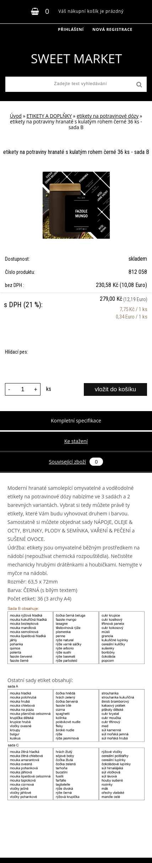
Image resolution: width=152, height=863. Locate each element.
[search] (138, 85)
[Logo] (76, 58)
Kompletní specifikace (76, 420)
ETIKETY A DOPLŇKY (49, 115)
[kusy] (22, 389)
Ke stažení (76, 441)
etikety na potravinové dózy (108, 115)
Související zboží (76, 461)
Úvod (16, 115)
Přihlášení (71, 29)
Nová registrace (112, 29)
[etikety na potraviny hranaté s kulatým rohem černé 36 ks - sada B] (76, 174)
